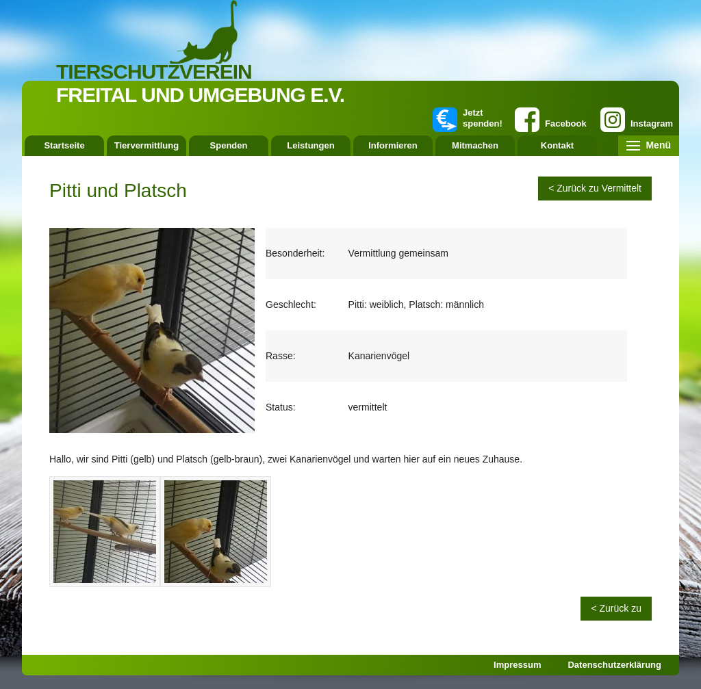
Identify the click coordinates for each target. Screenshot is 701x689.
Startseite (64, 145)
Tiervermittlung (146, 145)
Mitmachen (475, 145)
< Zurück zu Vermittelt (594, 188)
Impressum (517, 665)
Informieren (393, 145)
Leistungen (310, 145)
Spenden (229, 145)
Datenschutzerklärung (614, 665)
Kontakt (557, 145)
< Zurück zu (616, 608)
